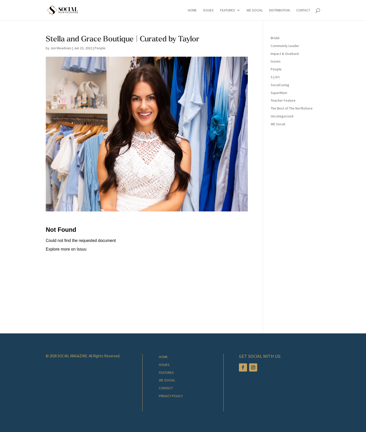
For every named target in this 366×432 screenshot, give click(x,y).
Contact (303, 10)
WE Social (278, 124)
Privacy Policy (171, 396)
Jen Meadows (60, 48)
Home (192, 10)
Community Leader (285, 45)
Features (227, 10)
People (100, 48)
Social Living (280, 85)
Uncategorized (282, 116)
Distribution (279, 10)
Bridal (275, 38)
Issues (208, 10)
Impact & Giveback (285, 53)
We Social (255, 10)
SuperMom (279, 92)
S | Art (275, 77)
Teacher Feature (283, 100)
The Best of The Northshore (292, 108)
